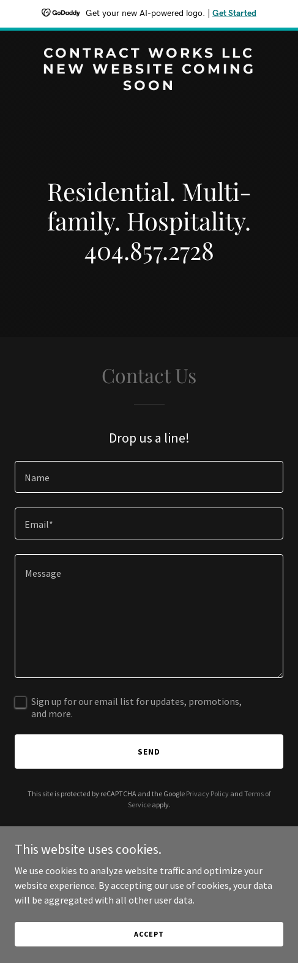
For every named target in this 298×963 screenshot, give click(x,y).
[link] (149, 86)
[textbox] (149, 477)
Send (149, 751)
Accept (148, 933)
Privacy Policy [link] (207, 793)
